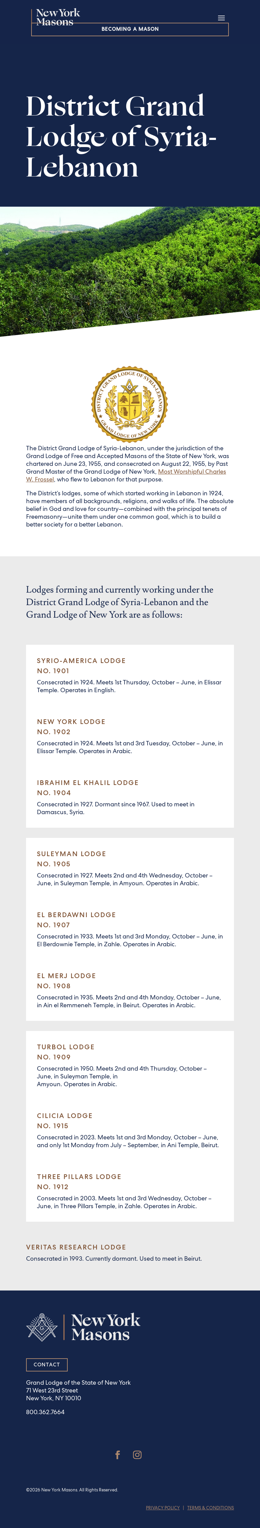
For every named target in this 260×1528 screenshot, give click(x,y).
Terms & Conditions (210, 1508)
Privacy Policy (163, 1508)
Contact (47, 1365)
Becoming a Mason (130, 29)
